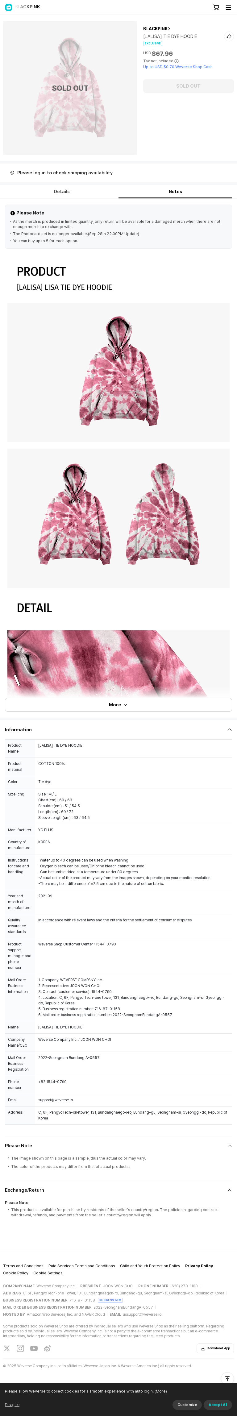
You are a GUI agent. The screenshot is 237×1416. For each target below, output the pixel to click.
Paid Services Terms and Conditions (81, 1266)
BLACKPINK (155, 28)
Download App (215, 1348)
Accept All (218, 1405)
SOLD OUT (188, 86)
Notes (175, 191)
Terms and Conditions (23, 1266)
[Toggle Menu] (228, 7)
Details (62, 191)
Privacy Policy (199, 1266)
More (118, 705)
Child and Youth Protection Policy (150, 1266)
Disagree (12, 1405)
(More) (160, 1391)
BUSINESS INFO (110, 1300)
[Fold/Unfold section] (118, 729)
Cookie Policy (15, 1273)
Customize (187, 1405)
